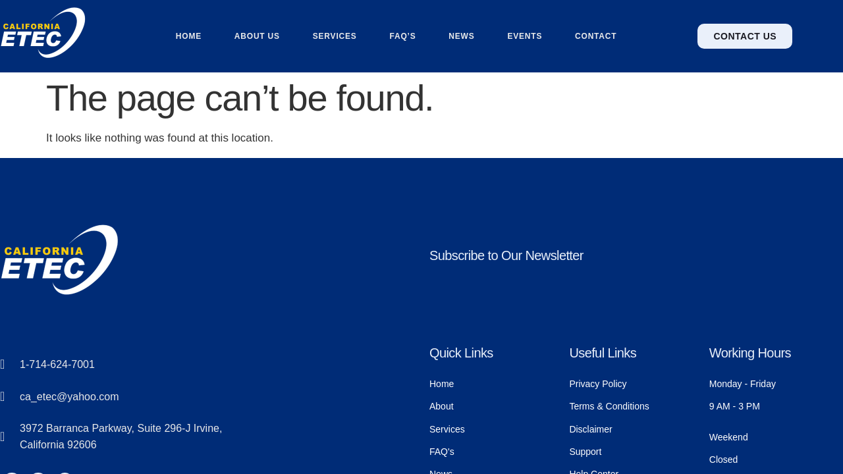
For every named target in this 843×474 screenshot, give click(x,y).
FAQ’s (402, 36)
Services (335, 36)
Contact (596, 36)
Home (188, 36)
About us (257, 36)
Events (525, 36)
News (461, 36)
